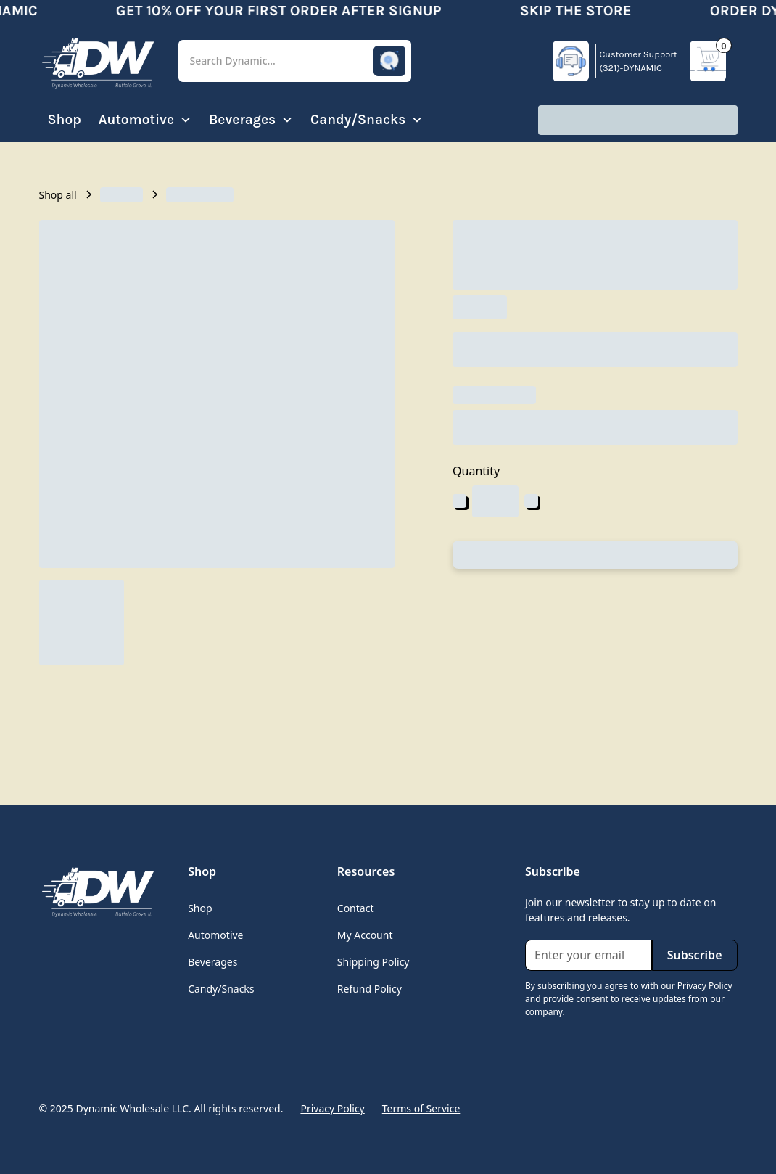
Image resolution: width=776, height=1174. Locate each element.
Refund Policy (369, 989)
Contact (355, 908)
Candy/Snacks (221, 989)
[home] (97, 61)
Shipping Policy (373, 962)
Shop (64, 119)
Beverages (212, 962)
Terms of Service (421, 1108)
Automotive (215, 935)
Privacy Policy (332, 1108)
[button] (294, 61)
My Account (365, 935)
